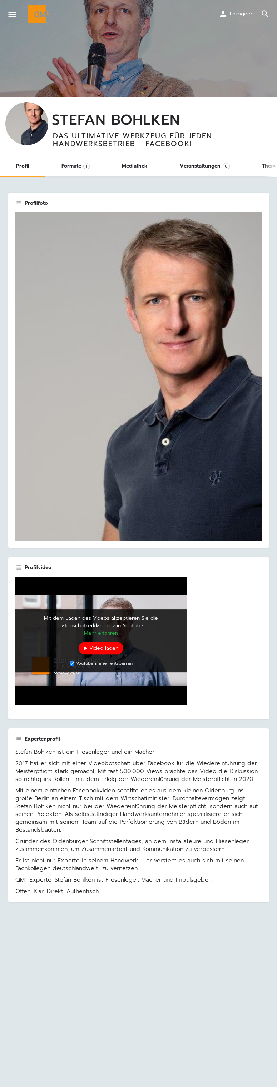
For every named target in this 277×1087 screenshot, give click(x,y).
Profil (22, 166)
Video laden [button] (103, 648)
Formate (75, 166)
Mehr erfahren (101, 633)
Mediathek (135, 166)
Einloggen (241, 14)
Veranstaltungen (205, 166)
